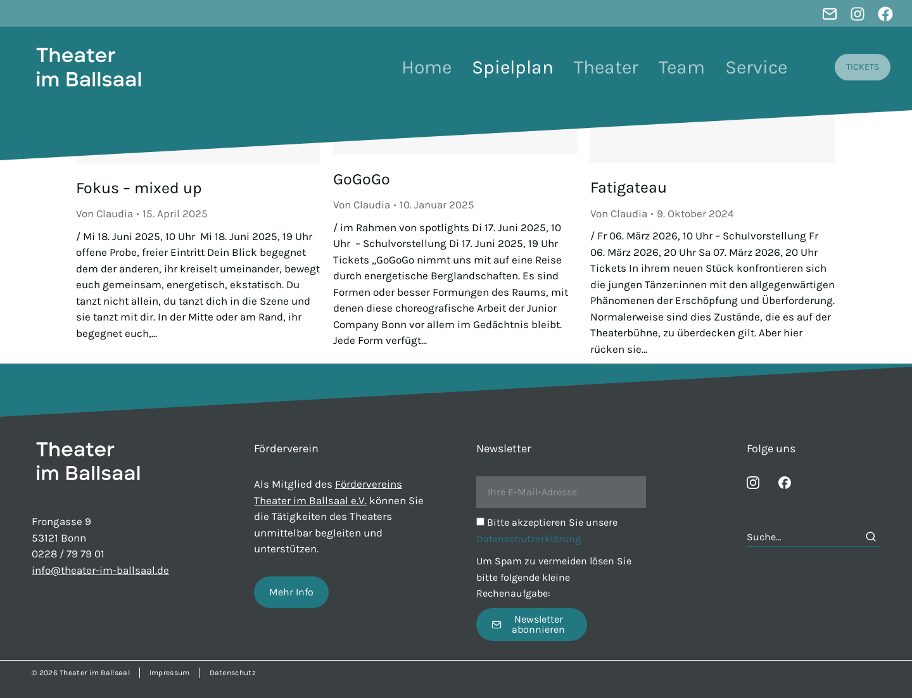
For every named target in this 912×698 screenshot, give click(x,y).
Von (104, 213)
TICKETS (862, 66)
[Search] (870, 536)
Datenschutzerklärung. (529, 539)
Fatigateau (628, 187)
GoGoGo (361, 179)
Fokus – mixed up (139, 188)
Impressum (169, 672)
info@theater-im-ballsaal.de (100, 570)
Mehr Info (291, 592)
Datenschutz (233, 672)
